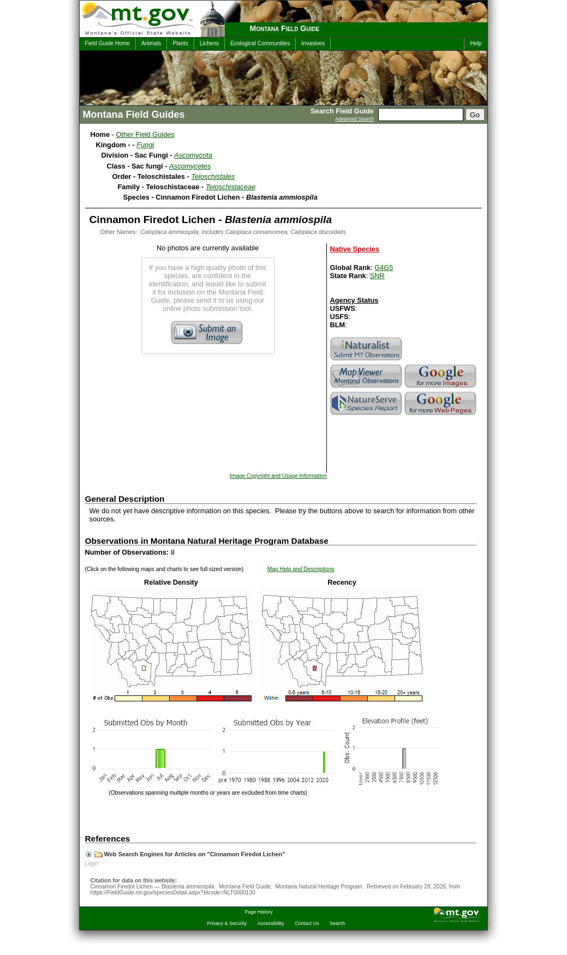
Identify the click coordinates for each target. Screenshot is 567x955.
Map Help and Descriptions (301, 569)
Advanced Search (354, 119)
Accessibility (271, 923)
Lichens (209, 43)
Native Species (354, 249)
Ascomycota (193, 155)
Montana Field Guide (285, 28)
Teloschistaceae (230, 187)
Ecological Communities (260, 43)
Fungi (145, 145)
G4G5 (383, 267)
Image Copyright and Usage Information (278, 476)
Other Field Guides (145, 134)
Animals (151, 43)
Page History (258, 912)
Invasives (313, 43)
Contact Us (307, 923)
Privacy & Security (227, 923)
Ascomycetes (190, 166)
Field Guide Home (107, 43)
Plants (180, 43)
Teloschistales (213, 176)
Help (475, 43)
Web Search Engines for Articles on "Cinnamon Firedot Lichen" (185, 854)
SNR (377, 276)
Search (337, 923)
